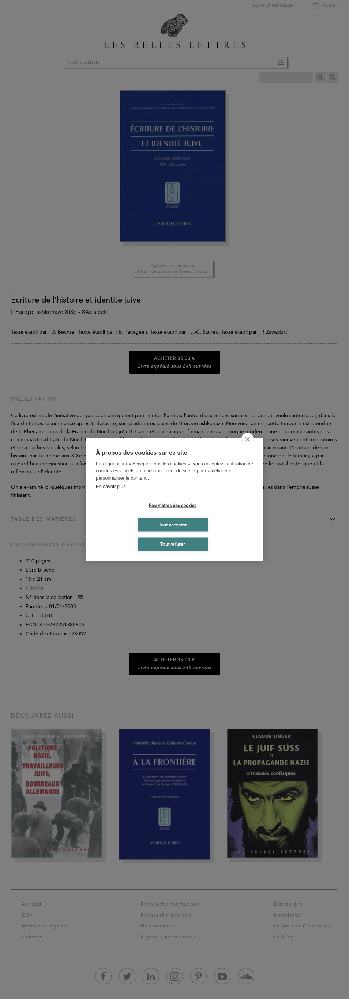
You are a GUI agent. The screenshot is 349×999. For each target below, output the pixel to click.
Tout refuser (172, 544)
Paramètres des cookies (172, 505)
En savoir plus (111, 486)
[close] (247, 439)
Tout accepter (173, 524)
